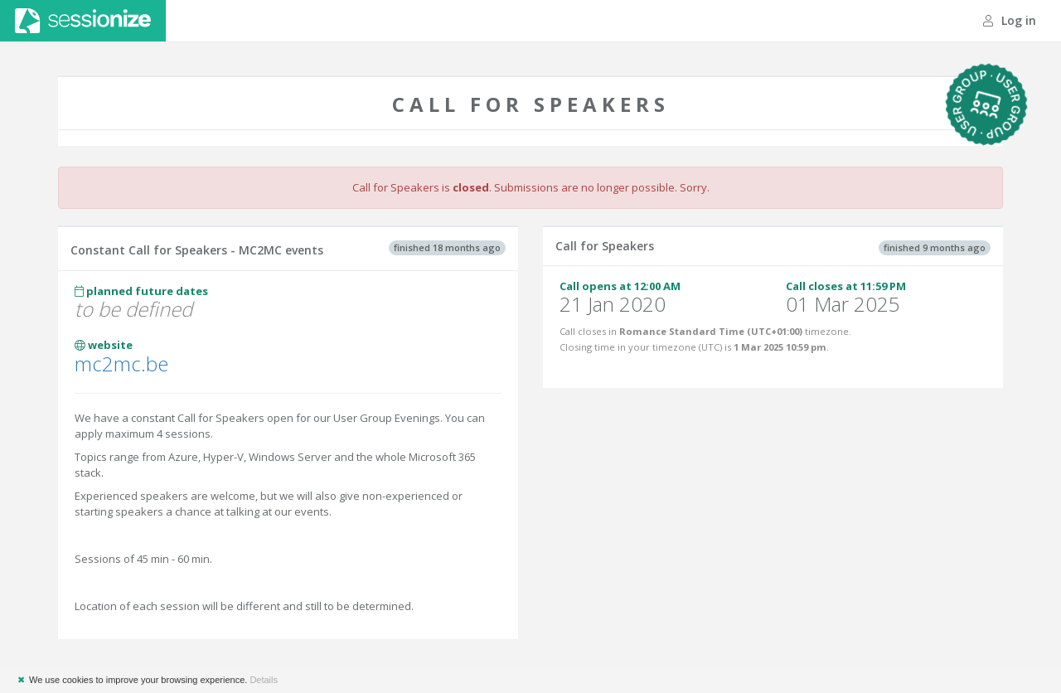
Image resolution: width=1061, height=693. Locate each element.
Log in (1009, 20)
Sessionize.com (83, 20)
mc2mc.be (121, 363)
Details (264, 680)
